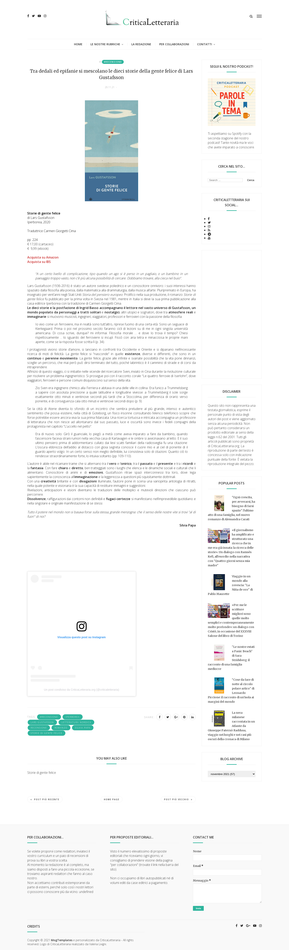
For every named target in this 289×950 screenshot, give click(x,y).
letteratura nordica (76, 722)
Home (78, 44)
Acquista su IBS (39, 262)
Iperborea (73, 717)
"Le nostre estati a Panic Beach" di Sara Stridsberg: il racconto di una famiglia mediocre (231, 658)
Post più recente (44, 799)
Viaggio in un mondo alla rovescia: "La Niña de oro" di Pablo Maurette (230, 585)
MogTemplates (61, 940)
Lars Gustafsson (42, 722)
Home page (111, 799)
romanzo (61, 727)
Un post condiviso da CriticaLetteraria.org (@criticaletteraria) (81, 689)
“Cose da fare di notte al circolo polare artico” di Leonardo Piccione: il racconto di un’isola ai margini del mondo (231, 690)
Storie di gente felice (46, 733)
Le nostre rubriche (105, 44)
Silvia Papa (82, 727)
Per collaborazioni (174, 44)
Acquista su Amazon (43, 257)
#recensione (113, 61)
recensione (39, 727)
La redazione (141, 44)
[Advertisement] (232, 314)
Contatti (204, 44)
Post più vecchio (178, 799)
